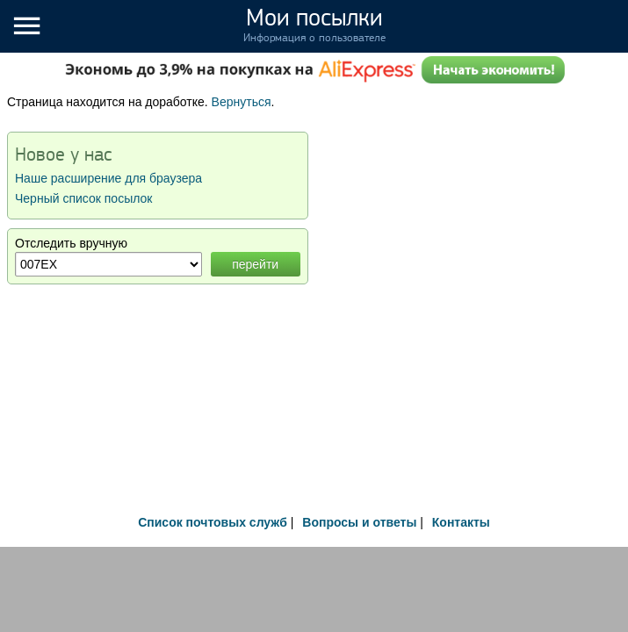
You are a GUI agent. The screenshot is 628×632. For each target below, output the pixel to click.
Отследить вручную (71, 243)
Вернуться (241, 102)
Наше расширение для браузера (108, 178)
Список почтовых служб (212, 522)
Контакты (461, 522)
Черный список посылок (83, 198)
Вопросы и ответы (359, 522)
